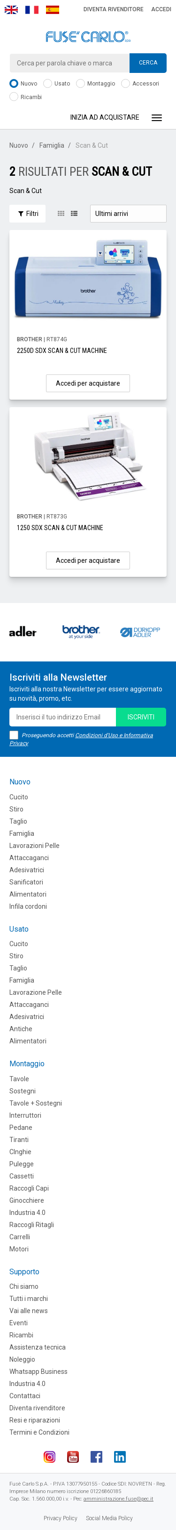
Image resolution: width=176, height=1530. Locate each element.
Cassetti (21, 1176)
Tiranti (19, 1139)
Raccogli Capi (29, 1188)
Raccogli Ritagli (31, 1224)
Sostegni (22, 1091)
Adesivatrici (26, 870)
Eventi (18, 1323)
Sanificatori (26, 882)
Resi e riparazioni (34, 1420)
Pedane (20, 1127)
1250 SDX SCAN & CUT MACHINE (60, 528)
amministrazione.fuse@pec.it (118, 1499)
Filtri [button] (27, 213)
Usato (56, 84)
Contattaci (24, 1396)
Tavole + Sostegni (35, 1103)
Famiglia (51, 145)
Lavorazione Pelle (35, 992)
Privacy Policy (60, 1518)
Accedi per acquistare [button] (88, 383)
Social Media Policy (109, 1518)
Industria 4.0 (27, 1212)
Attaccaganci (29, 858)
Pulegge (21, 1164)
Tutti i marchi (28, 1298)
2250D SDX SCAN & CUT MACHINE (62, 350)
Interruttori (25, 1115)
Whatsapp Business (38, 1371)
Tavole (19, 1079)
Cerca (148, 62)
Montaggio (95, 84)
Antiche (20, 1029)
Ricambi (25, 97)
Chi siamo (23, 1286)
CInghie (20, 1152)
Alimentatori (27, 894)
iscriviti (141, 717)
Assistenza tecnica (37, 1347)
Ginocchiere (26, 1200)
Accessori (140, 84)
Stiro (16, 809)
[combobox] (88, 63)
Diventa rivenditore (114, 9)
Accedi (161, 9)
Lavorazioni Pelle (34, 845)
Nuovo (23, 84)
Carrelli (19, 1237)
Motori (19, 1249)
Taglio (18, 821)
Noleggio (22, 1359)
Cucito (18, 797)
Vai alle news (28, 1311)
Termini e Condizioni (39, 1432)
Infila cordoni (28, 906)
